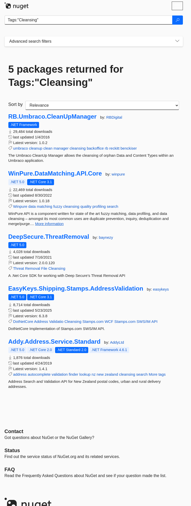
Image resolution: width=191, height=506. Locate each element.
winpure (118, 174)
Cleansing (56, 268)
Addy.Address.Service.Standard (54, 341)
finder (73, 374)
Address (41, 321)
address (20, 374)
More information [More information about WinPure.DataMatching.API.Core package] (49, 224)
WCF (109, 321)
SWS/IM (143, 321)
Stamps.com (92, 321)
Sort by (15, 104)
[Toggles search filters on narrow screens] (177, 41)
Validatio (56, 321)
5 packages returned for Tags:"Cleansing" (66, 76)
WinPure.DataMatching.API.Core (55, 173)
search (112, 206)
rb (106, 148)
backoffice (95, 148)
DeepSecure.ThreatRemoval (48, 237)
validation (59, 374)
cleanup (35, 148)
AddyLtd (117, 342)
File (44, 268)
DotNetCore (23, 321)
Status (12, 450)
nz (94, 374)
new (100, 374)
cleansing (77, 148)
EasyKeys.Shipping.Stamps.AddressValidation (75, 288)
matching (44, 206)
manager (61, 148)
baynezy (106, 237)
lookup (85, 374)
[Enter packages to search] (88, 20)
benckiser (128, 148)
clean (48, 148)
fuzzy (57, 206)
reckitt (114, 148)
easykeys (161, 289)
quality (85, 206)
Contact (14, 431)
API (154, 321)
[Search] (177, 20)
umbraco (20, 148)
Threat (18, 268)
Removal (32, 268)
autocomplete (39, 374)
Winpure (20, 206)
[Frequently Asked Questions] (10, 469)
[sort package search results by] (102, 105)
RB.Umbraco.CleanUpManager (52, 116)
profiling (99, 206)
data (32, 206)
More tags (157, 374)
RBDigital (114, 117)
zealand (111, 374)
